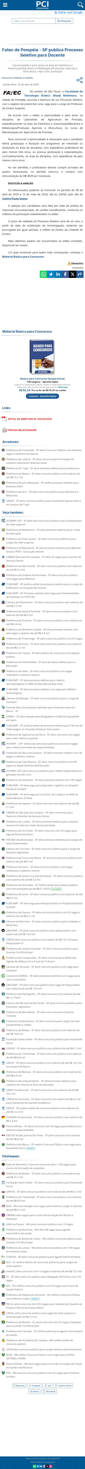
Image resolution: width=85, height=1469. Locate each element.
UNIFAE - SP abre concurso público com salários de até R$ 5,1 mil (43, 1048)
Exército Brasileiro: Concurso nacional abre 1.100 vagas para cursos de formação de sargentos (41, 1166)
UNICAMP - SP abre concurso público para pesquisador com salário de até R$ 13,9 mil (41, 932)
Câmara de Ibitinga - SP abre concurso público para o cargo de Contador (42, 700)
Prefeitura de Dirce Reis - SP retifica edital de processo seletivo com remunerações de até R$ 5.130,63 (42, 887)
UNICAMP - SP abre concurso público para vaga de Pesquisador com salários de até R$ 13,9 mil (43, 986)
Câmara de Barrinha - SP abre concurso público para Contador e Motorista (43, 923)
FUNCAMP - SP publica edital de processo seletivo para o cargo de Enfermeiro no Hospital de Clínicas (44, 585)
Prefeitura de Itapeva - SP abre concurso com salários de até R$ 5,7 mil (42, 805)
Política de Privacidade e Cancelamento (42, 1458)
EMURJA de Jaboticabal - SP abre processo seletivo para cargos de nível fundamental (44, 841)
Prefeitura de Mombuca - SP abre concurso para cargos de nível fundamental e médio (43, 1022)
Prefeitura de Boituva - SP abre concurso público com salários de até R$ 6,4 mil (43, 1073)
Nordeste (49, 1391)
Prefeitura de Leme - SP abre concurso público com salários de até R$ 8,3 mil (44, 896)
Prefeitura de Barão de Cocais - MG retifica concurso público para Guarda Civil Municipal (44, 1240)
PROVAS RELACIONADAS (22, 430)
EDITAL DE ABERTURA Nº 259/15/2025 (30, 419)
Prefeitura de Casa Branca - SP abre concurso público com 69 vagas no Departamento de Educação (41, 763)
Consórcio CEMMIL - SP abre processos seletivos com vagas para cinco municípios (43, 977)
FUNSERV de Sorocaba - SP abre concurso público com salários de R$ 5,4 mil (44, 1119)
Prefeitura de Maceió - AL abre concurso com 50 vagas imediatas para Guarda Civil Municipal (43, 1323)
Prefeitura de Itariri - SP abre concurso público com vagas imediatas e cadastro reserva (39, 868)
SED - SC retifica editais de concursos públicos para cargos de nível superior (41, 1264)
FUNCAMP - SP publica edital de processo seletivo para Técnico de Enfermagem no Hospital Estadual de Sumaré (44, 727)
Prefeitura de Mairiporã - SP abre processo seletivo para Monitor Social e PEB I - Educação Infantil (43, 549)
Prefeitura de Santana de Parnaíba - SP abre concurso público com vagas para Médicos (42, 576)
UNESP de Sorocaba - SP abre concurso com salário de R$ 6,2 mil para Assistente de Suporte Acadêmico (43, 1100)
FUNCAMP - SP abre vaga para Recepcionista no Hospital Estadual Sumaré (44, 905)
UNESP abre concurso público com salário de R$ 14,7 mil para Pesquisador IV (42, 941)
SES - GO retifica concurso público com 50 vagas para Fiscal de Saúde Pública (42, 1287)
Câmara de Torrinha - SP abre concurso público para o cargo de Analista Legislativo (43, 850)
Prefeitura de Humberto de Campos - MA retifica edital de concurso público (39, 1342)
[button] (5, 4)
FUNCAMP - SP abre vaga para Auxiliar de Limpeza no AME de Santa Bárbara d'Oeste (42, 796)
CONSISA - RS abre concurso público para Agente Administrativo (43, 1256)
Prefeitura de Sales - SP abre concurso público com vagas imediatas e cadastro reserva (39, 672)
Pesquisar (64, 20)
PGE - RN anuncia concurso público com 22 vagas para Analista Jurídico (42, 1374)
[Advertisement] (42, 34)
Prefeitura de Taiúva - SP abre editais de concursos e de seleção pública (43, 654)
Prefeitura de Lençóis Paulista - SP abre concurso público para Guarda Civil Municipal (42, 950)
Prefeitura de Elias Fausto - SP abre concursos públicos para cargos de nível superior (41, 540)
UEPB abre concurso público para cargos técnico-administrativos (43, 1349)
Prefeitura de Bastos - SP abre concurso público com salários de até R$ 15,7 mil (43, 475)
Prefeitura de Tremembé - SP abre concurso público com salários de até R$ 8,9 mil (43, 1055)
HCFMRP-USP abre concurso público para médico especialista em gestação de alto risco (44, 772)
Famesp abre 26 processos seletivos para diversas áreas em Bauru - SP (40, 709)
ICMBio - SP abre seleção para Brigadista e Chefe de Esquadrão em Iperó (42, 718)
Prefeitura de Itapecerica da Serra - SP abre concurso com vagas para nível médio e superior (43, 736)
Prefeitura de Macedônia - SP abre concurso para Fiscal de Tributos (40, 1013)
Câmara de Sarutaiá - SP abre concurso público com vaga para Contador (42, 968)
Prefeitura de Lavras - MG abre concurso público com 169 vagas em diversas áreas (43, 1249)
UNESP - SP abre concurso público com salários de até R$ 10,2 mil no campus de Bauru (44, 1064)
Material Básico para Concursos (23, 256)
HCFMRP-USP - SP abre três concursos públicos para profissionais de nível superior (44, 522)
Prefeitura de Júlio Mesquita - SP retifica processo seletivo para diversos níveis (42, 484)
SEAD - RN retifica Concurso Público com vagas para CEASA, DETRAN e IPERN (40, 1356)
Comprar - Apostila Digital (42, 396)
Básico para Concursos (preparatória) (42, 378)
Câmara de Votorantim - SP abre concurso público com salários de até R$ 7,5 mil (44, 604)
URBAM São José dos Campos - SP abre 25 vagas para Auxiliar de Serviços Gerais (43, 558)
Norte (34, 1391)
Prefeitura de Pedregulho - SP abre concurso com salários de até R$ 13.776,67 (43, 995)
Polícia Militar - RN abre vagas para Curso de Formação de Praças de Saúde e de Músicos (44, 1365)
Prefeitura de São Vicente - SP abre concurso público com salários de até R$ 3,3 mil (44, 567)
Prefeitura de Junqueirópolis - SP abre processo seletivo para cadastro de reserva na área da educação (41, 1082)
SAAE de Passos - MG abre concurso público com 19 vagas (39, 1224)
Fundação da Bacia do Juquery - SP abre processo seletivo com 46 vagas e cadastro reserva (44, 754)
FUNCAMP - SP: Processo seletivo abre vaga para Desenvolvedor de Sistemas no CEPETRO (42, 595)
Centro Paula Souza (14, 198)
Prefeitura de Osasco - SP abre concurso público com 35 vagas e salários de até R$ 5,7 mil (43, 914)
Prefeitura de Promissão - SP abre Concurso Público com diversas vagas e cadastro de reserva (43, 451)
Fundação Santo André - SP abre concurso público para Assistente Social (44, 1041)
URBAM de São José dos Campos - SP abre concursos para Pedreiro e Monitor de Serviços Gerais (39, 814)
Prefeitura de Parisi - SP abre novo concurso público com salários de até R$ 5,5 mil (43, 645)
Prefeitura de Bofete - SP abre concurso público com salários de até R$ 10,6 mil (43, 1032)
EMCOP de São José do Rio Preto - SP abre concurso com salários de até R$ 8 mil (43, 1137)
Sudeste (34, 1385)
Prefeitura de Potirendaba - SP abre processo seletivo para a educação (41, 663)
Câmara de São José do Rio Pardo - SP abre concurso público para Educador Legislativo (44, 1004)
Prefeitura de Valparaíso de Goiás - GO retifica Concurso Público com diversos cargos (43, 1296)
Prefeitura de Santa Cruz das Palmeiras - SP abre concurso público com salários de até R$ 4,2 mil (44, 877)
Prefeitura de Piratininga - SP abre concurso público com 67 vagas (44, 638)
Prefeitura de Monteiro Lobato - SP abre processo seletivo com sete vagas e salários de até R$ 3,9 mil (42, 631)
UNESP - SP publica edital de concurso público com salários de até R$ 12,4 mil (42, 1109)
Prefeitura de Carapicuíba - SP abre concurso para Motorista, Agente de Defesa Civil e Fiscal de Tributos (41, 959)
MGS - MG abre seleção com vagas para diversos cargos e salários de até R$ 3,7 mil (44, 1207)
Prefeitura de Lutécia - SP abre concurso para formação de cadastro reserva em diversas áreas (40, 460)
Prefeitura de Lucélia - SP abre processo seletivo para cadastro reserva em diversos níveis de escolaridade (42, 823)
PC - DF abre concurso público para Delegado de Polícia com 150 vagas (43, 1278)
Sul (47, 1385)
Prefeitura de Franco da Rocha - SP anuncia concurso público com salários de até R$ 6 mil (44, 859)
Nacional (19, 1385)
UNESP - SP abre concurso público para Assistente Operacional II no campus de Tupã (43, 502)
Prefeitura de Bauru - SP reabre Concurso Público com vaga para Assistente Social (43, 1146)
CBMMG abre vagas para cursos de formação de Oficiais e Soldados (39, 1216)
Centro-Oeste (63, 1385)
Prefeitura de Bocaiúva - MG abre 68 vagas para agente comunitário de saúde (38, 1231)
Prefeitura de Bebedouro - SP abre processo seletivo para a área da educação (43, 531)
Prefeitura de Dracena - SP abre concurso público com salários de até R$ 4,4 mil (44, 622)
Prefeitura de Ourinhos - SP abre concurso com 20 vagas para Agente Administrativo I (41, 832)
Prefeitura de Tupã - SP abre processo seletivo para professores (43, 468)
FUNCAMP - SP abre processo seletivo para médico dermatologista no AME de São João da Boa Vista (35, 682)
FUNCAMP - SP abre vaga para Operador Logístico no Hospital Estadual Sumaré (42, 787)
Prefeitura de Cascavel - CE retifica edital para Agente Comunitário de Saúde (44, 1333)
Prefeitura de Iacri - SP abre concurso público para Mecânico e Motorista (42, 493)
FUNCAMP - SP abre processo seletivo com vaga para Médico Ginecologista (41, 691)
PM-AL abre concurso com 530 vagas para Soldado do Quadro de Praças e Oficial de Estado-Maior (44, 1305)
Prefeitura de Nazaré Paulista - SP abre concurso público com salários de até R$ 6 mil (41, 613)
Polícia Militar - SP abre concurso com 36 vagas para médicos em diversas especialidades (43, 1128)
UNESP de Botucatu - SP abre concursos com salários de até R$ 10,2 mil (42, 1091)
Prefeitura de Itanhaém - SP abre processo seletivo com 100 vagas (44, 780)
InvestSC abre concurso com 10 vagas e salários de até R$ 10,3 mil (44, 1271)
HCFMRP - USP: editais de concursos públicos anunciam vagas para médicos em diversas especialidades (42, 745)
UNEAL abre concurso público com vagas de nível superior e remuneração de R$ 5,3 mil (41, 1314)
